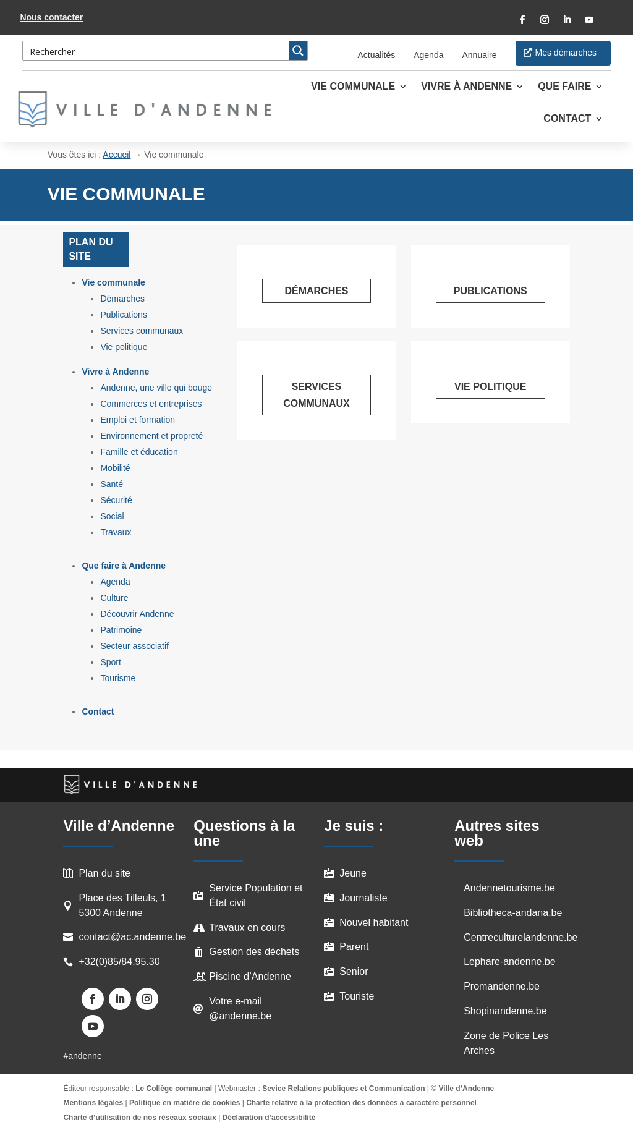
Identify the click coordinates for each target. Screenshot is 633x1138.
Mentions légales (93, 1102)
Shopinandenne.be (505, 1011)
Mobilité (115, 468)
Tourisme (117, 678)
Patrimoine (121, 630)
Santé (111, 484)
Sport (110, 662)
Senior (353, 971)
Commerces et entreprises (151, 404)
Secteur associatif (134, 646)
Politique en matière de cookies (184, 1102)
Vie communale (353, 86)
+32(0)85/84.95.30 (119, 961)
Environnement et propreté (151, 436)
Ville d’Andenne (465, 1088)
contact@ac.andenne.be (132, 937)
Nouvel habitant (373, 922)
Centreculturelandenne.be (520, 937)
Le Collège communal (173, 1088)
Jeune (353, 873)
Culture (114, 598)
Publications (123, 315)
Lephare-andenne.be (510, 961)
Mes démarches (566, 52)
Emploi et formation (137, 420)
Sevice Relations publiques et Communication (343, 1088)
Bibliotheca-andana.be (513, 912)
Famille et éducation (138, 452)
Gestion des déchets (254, 951)
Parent (353, 946)
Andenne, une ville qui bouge (156, 388)
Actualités (377, 55)
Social (112, 516)
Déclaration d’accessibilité (269, 1117)
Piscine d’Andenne (250, 976)
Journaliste (363, 898)
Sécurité (116, 500)
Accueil (116, 154)
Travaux (115, 532)
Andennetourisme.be (509, 888)
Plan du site (104, 873)
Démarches (122, 299)
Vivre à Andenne (466, 86)
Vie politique (123, 347)
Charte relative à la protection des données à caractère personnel (362, 1102)
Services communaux (141, 331)
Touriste (356, 996)
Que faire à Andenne (124, 566)
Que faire (564, 86)
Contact (567, 119)
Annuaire (479, 55)
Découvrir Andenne (137, 614)
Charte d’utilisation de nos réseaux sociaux (139, 1117)
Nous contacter (51, 17)
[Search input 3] (156, 51)
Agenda (428, 55)
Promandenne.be (502, 986)
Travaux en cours (247, 927)
